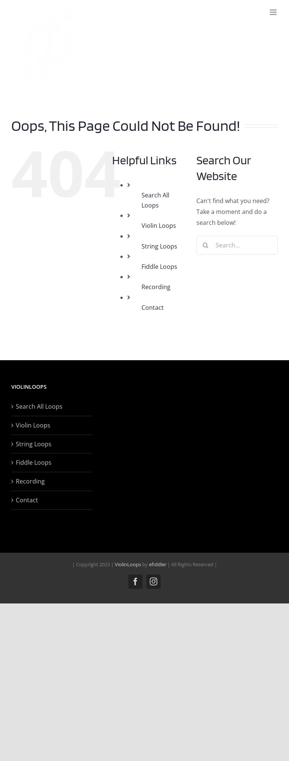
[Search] (205, 245)
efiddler (157, 564)
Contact (152, 307)
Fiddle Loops (159, 266)
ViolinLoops (128, 564)
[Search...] (237, 245)
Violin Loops (158, 225)
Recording (155, 287)
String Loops (159, 246)
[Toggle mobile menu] (274, 12)
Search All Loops (39, 406)
